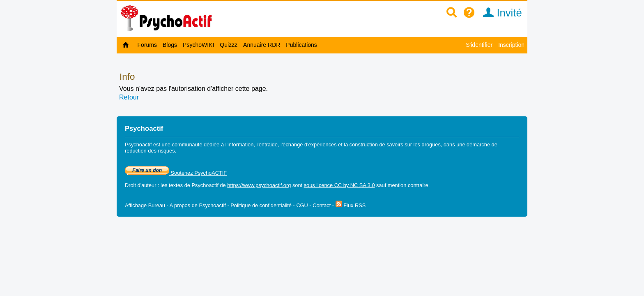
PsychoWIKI (198, 45)
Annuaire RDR (261, 45)
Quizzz (228, 45)
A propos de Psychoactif (198, 205)
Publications (301, 45)
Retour (129, 97)
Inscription (511, 45)
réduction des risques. (150, 151)
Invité (499, 12)
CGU (302, 205)
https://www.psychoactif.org (259, 185)
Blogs (170, 45)
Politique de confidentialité (261, 205)
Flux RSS (351, 205)
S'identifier (479, 45)
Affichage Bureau (145, 205)
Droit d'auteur (140, 185)
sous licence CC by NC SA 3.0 (339, 185)
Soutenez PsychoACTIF (176, 173)
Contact (322, 205)
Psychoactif (205, 185)
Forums (147, 45)
